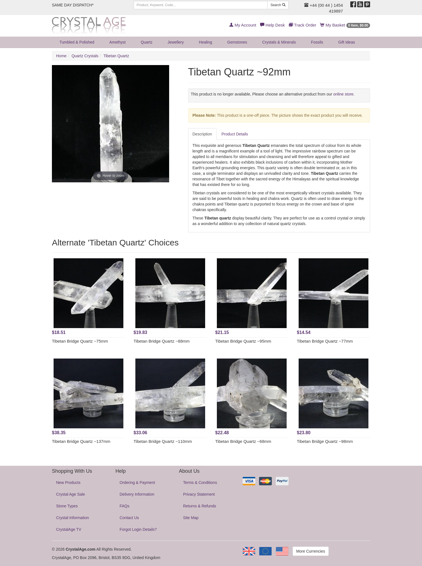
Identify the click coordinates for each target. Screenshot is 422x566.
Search (277, 5)
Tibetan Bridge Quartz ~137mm (81, 441)
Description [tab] (202, 134)
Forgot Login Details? (138, 529)
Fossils (317, 42)
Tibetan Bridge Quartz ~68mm (243, 441)
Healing (205, 42)
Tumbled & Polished (76, 42)
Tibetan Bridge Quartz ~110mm (163, 441)
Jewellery (175, 42)
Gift (346, 42)
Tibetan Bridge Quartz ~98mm (325, 441)
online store (343, 94)
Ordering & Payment (137, 482)
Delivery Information (137, 494)
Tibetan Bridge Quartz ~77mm (325, 341)
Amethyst (117, 42)
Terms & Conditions (200, 482)
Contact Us (129, 517)
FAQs (125, 506)
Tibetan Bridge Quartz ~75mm (80, 341)
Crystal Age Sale (70, 494)
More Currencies (310, 551)
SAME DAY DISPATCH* (72, 5)
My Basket (345, 25)
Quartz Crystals (84, 56)
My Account (242, 25)
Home (61, 56)
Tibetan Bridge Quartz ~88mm (162, 341)
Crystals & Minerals (279, 42)
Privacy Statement (199, 494)
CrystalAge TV (68, 529)
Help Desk (272, 25)
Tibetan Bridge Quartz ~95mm (243, 341)
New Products (68, 482)
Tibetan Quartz (116, 56)
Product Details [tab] (235, 134)
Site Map (190, 517)
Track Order (302, 25)
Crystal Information (72, 517)
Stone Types (67, 506)
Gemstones (237, 42)
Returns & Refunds (199, 506)
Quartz (146, 42)
